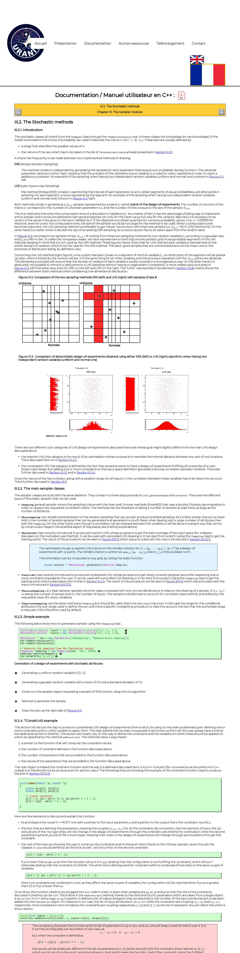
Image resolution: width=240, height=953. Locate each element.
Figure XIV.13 (110, 539)
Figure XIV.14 (174, 582)
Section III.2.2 (68, 460)
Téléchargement (170, 43)
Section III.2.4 (86, 472)
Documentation (97, 43)
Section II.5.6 (184, 268)
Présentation (65, 43)
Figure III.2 (25, 236)
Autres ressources (134, 43)
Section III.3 (59, 481)
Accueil (41, 43)
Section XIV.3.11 (200, 539)
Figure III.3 (216, 176)
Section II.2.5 (164, 152)
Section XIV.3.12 (60, 585)
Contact (198, 43)
